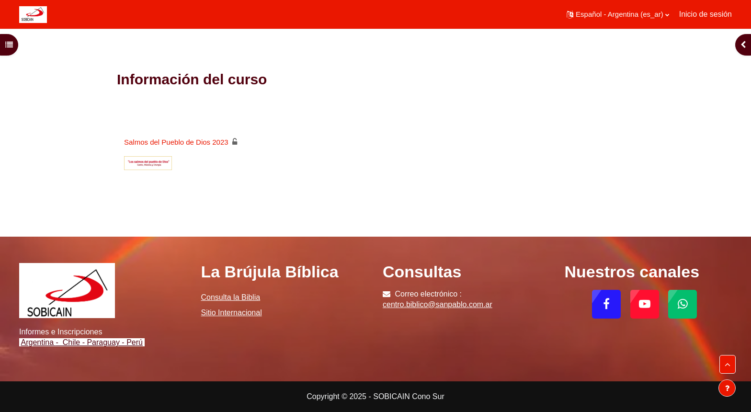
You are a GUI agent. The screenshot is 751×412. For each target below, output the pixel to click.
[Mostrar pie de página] (727, 388)
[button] (617, 14)
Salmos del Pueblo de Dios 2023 (176, 142)
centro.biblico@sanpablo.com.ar (437, 304)
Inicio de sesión (705, 14)
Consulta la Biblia (231, 297)
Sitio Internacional (231, 313)
